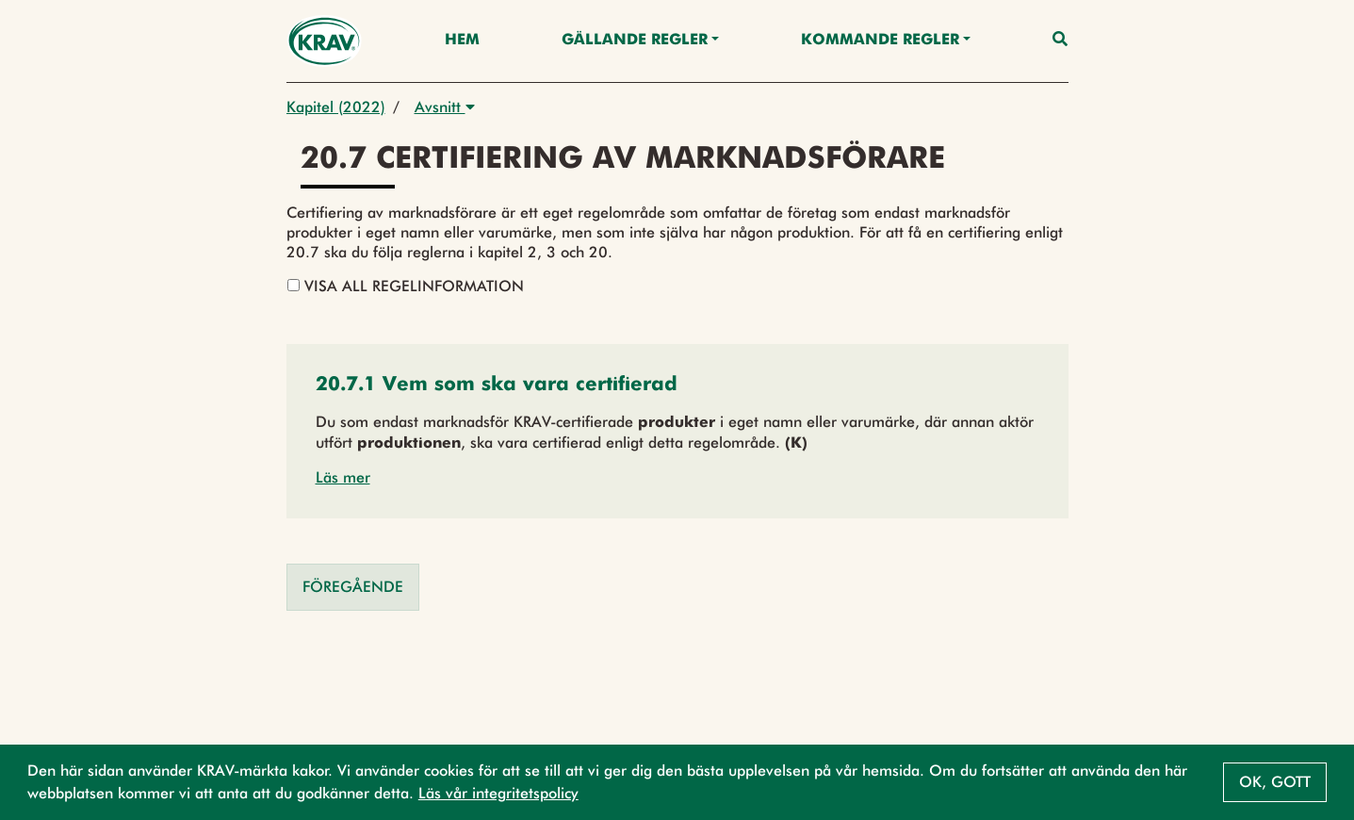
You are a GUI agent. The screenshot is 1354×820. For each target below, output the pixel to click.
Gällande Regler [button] (635, 40)
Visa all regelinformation (405, 286)
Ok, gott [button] (1275, 782)
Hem (462, 40)
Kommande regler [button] (880, 40)
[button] (496, 386)
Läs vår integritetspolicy (498, 793)
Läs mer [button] (343, 477)
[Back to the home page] (324, 41)
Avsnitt (445, 107)
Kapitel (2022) (335, 107)
